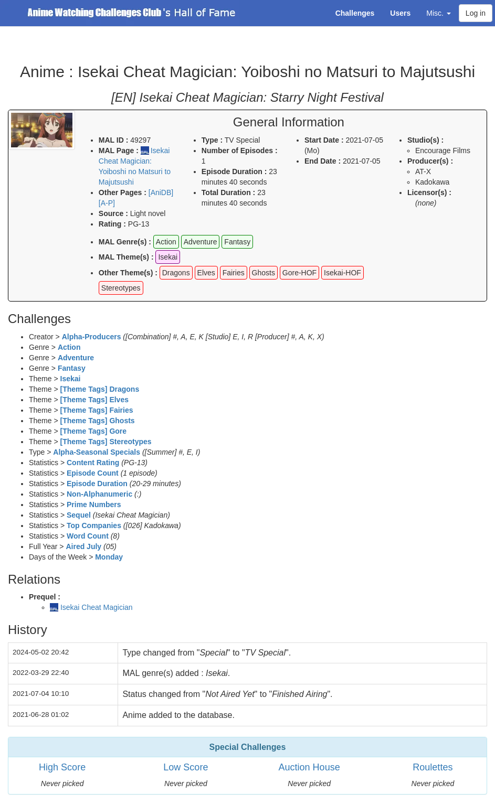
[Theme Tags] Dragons (100, 389)
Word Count (88, 536)
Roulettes (432, 767)
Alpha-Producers (91, 336)
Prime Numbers (94, 504)
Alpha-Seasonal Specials (96, 452)
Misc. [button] (438, 13)
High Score (62, 767)
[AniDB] (161, 192)
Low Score (185, 767)
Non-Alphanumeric (99, 494)
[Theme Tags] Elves (94, 399)
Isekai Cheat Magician (96, 607)
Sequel (79, 515)
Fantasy (72, 368)
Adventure (76, 357)
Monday (109, 557)
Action (69, 347)
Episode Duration (97, 483)
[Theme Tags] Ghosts (97, 420)
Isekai (70, 378)
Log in (476, 13)
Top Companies (94, 525)
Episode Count (93, 473)
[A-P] (107, 203)
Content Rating (93, 462)
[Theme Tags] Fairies (96, 410)
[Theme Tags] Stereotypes (106, 441)
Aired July (83, 546)
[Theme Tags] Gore (93, 431)
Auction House (309, 767)
